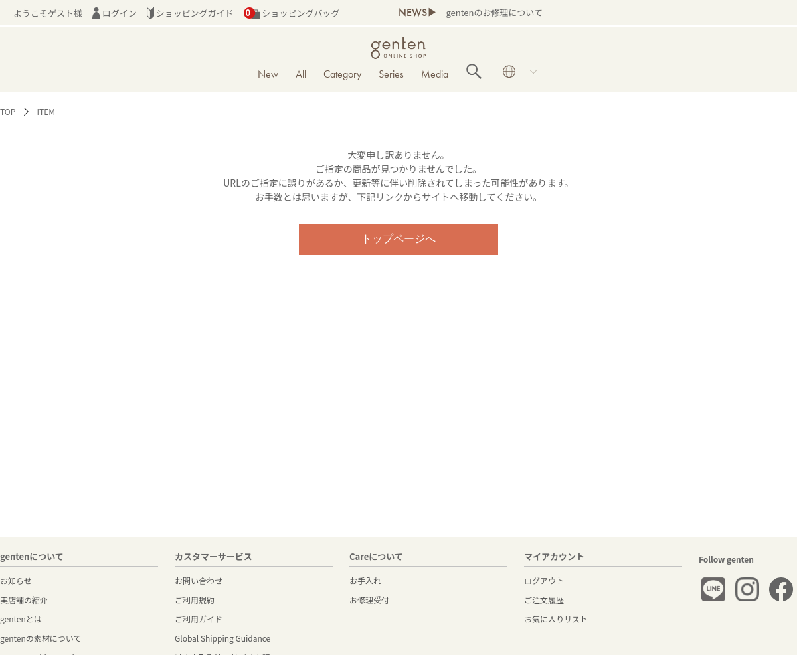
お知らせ (16, 580)
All (301, 74)
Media (434, 74)
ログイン (114, 13)
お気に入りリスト (556, 618)
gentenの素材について (40, 638)
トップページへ (398, 238)
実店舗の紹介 (24, 599)
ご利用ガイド (198, 618)
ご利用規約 (195, 599)
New (268, 74)
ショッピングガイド (190, 13)
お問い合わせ (198, 580)
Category (342, 74)
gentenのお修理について (494, 12)
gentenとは (21, 618)
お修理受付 (369, 599)
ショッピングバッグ (292, 13)
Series (391, 74)
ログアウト (544, 580)
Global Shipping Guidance (222, 638)
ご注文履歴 (544, 599)
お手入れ (365, 580)
